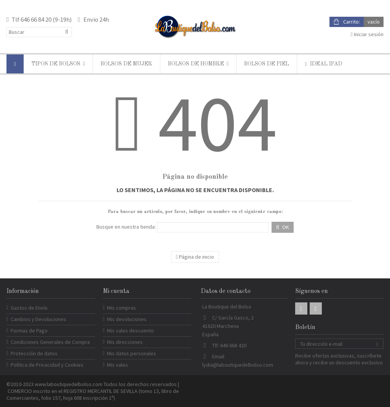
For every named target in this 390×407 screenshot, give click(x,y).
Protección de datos (34, 353)
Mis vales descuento (130, 330)
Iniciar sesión (367, 34)
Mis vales (117, 364)
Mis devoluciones (127, 319)
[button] (58, 63)
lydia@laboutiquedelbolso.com (237, 364)
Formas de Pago (29, 330)
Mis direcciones (125, 342)
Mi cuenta (116, 291)
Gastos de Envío (29, 307)
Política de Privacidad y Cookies (47, 364)
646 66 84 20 (36, 19)
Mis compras (121, 307)
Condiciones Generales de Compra (50, 342)
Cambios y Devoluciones (38, 319)
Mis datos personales (131, 353)
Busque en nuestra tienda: (126, 226)
